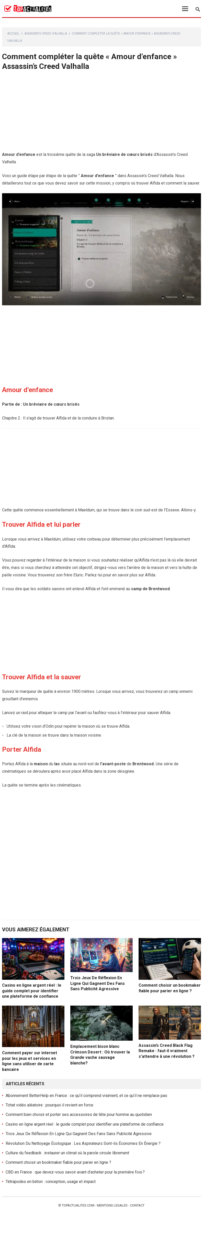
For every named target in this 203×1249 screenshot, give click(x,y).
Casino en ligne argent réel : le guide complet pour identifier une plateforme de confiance (31, 991)
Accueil (13, 33)
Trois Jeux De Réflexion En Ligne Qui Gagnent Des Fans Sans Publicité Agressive (97, 983)
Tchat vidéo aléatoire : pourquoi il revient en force (49, 1105)
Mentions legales (112, 1205)
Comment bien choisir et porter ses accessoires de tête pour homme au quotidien (79, 1114)
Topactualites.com (78, 1205)
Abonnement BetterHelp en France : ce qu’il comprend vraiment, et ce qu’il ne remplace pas (86, 1095)
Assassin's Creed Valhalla (45, 33)
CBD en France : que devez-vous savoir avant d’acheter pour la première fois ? (75, 1172)
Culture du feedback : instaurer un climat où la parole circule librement (67, 1152)
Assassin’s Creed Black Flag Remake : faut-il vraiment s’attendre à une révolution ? (167, 1051)
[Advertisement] (101, 113)
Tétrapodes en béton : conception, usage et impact (51, 1181)
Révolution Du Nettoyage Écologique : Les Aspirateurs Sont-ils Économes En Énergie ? (83, 1143)
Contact (137, 1205)
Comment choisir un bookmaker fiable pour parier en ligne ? (58, 1162)
